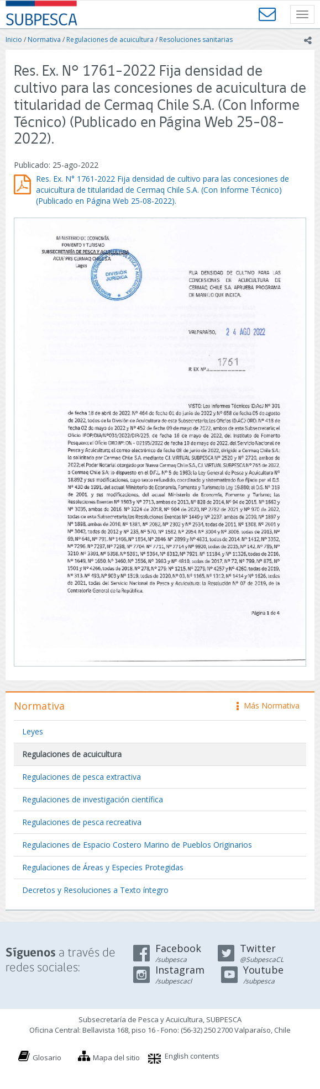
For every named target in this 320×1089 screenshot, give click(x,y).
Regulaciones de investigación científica (92, 799)
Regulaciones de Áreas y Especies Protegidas (102, 867)
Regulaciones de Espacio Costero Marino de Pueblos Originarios (137, 844)
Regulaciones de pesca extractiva (81, 776)
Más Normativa (268, 705)
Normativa (44, 39)
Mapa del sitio (116, 1057)
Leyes (32, 731)
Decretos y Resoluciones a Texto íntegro (95, 890)
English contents (192, 1056)
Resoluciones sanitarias (196, 39)
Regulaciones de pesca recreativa (81, 822)
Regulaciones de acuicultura (110, 39)
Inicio (14, 39)
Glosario (47, 1057)
